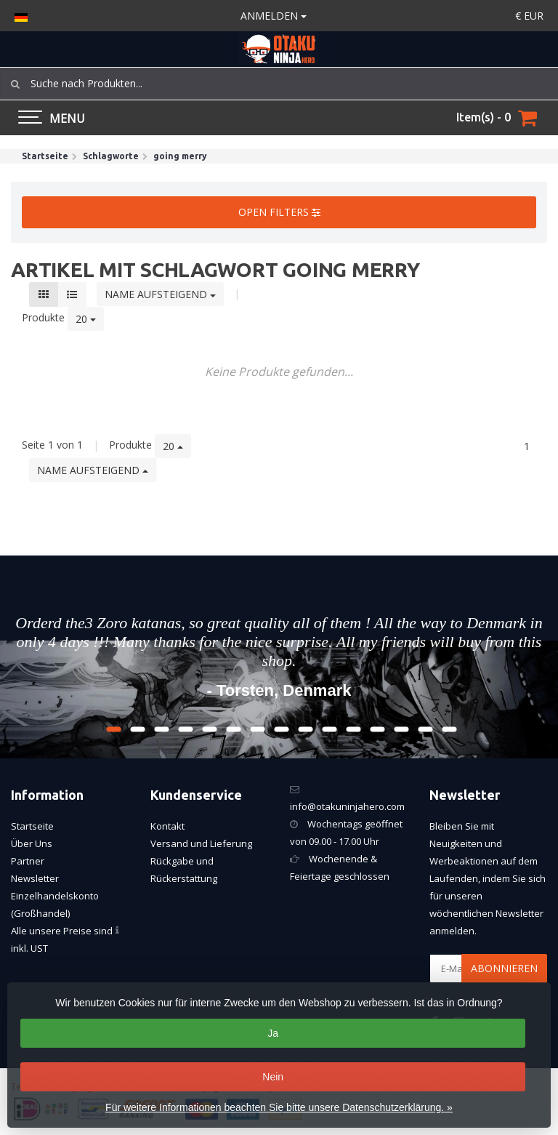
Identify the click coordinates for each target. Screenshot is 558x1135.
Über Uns (31, 843)
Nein (272, 1077)
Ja (272, 1033)
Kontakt (167, 826)
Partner (27, 860)
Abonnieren (504, 968)
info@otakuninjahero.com (347, 806)
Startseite (32, 826)
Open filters (279, 212)
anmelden (273, 16)
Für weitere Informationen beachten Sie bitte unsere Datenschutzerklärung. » (279, 1107)
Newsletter (35, 878)
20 (86, 319)
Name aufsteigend (160, 294)
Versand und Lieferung (201, 843)
